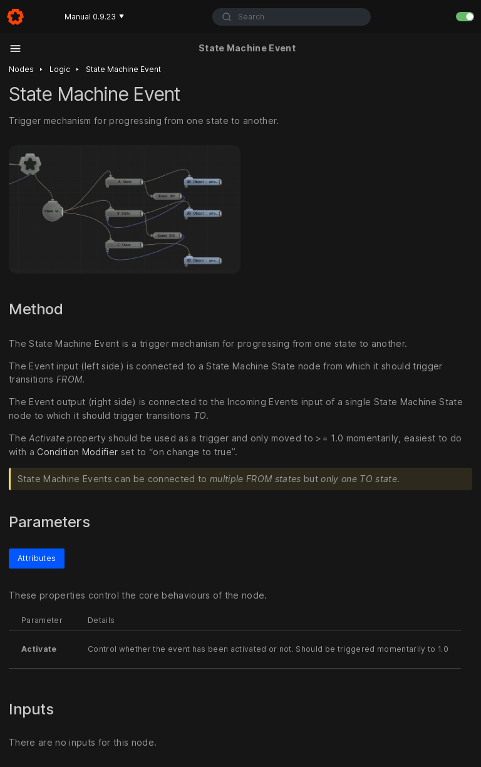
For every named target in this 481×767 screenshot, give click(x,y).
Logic (59, 69)
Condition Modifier (77, 451)
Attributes (37, 558)
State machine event (123, 69)
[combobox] (291, 17)
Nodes (21, 69)
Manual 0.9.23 (94, 16)
